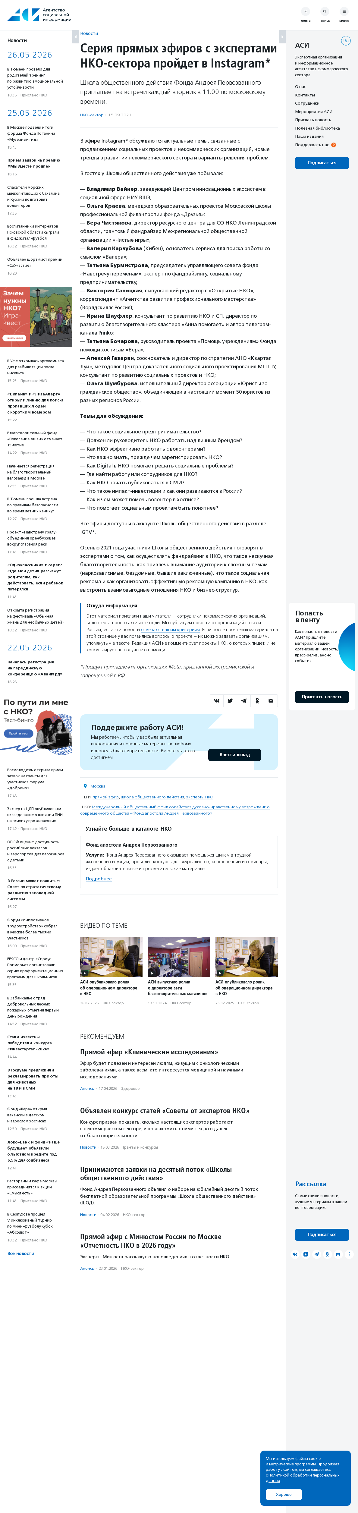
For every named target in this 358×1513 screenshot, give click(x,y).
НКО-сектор (91, 115)
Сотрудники (307, 103)
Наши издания (309, 136)
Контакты (305, 95)
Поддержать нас (312, 144)
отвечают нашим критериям (170, 629)
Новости (89, 33)
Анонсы (87, 1088)
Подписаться (322, 163)
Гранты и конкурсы (140, 1147)
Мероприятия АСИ (313, 111)
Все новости (20, 1254)
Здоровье (130, 1088)
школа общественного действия (152, 797)
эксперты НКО (199, 797)
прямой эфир (106, 797)
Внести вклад (234, 755)
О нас (300, 86)
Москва (97, 786)
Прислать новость (313, 119)
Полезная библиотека (317, 128)
